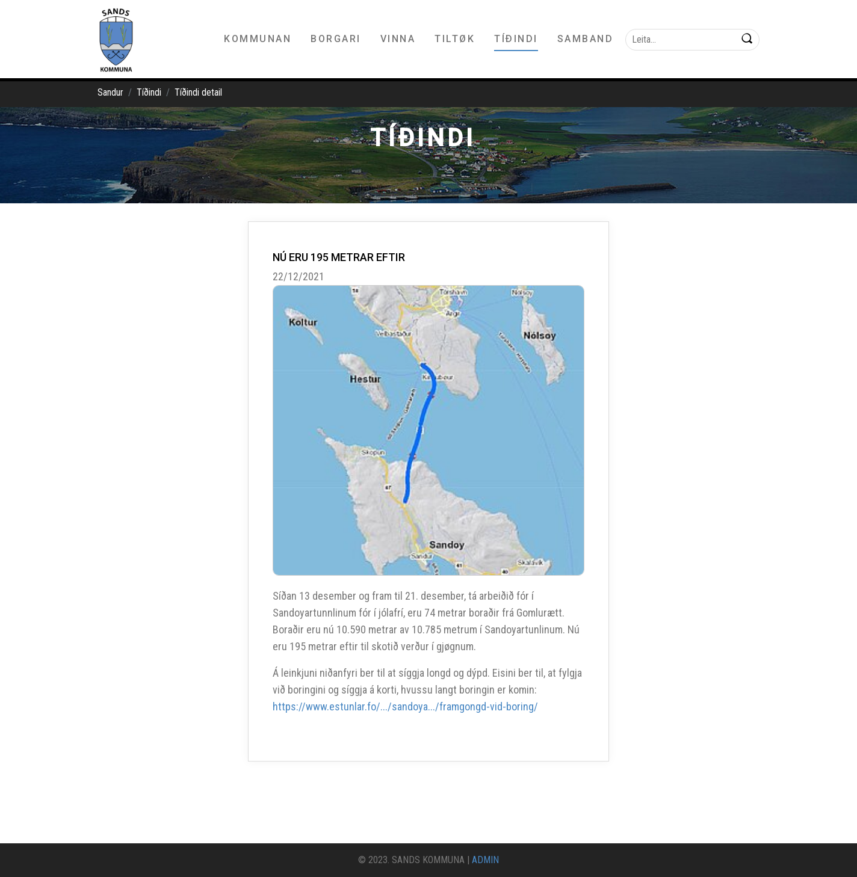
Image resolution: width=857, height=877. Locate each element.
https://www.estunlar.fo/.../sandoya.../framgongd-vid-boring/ (405, 706)
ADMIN (485, 860)
